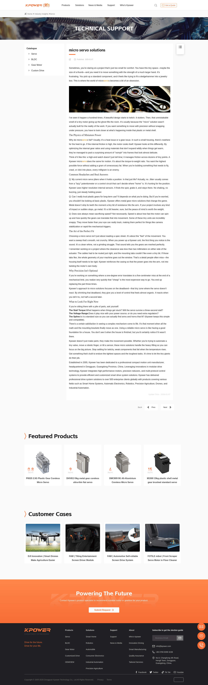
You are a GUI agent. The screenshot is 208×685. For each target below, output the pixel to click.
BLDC (34, 59)
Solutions (79, 5)
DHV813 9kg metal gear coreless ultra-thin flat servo (82, 480)
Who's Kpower (127, 5)
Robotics (89, 643)
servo (106, 81)
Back (140, 407)
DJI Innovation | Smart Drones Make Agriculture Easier (43, 558)
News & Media (95, 5)
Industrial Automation (94, 662)
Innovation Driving (136, 643)
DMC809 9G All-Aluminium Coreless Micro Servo (122, 480)
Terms (109, 680)
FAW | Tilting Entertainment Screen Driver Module (83, 558)
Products (66, 5)
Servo (52, 14)
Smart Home (91, 637)
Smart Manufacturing (137, 649)
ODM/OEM (69, 662)
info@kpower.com (163, 646)
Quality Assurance (136, 656)
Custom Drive (37, 70)
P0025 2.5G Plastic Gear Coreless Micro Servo (43, 480)
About (131, 630)
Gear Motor (36, 65)
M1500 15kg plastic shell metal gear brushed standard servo (162, 480)
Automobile (90, 649)
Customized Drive (72, 656)
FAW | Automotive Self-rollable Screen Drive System (122, 558)
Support (111, 5)
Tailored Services (136, 662)
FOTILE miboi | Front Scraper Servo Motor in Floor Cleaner (162, 558)
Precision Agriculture (94, 668)
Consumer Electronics (95, 656)
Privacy (100, 680)
